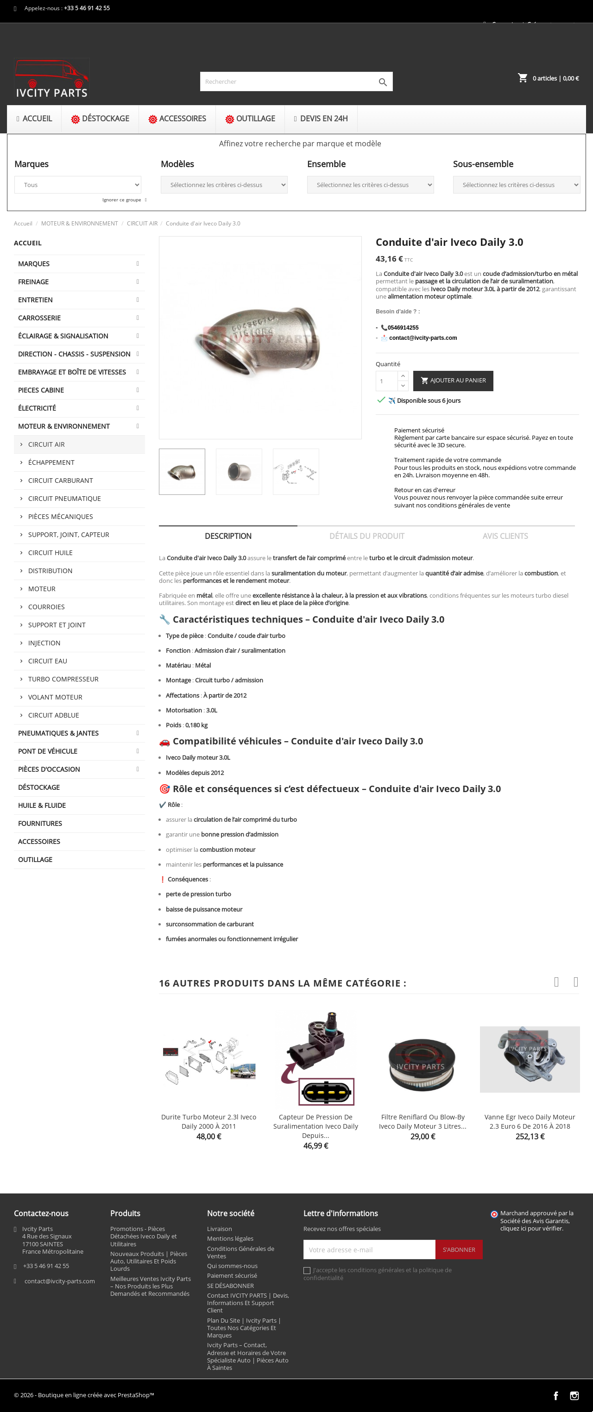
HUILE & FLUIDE (42, 805)
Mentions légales (230, 1238)
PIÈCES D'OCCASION (49, 769)
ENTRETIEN (35, 299)
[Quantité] (387, 381)
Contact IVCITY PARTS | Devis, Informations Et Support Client (248, 1303)
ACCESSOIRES (39, 841)
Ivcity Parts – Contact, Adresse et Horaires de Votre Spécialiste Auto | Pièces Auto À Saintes (248, 1356)
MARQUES (34, 263)
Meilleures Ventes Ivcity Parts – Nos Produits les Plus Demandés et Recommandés (150, 1286)
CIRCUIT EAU (47, 660)
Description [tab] (228, 536)
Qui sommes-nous (232, 1266)
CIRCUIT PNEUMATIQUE (64, 498)
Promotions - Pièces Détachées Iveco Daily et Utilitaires (143, 1236)
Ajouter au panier (453, 380)
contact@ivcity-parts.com (60, 1281)
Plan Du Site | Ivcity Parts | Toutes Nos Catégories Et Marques (244, 1328)
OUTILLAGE (35, 859)
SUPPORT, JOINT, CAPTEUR (68, 534)
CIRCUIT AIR (46, 444)
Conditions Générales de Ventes (240, 1252)
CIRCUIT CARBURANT (60, 480)
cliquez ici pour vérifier (531, 1228)
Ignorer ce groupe (122, 199)
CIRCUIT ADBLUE (53, 715)
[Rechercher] (296, 81)
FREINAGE (33, 281)
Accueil (28, 242)
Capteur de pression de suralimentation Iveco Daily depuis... (315, 1126)
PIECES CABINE (41, 390)
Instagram (574, 1396)
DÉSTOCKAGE (39, 787)
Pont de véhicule (47, 751)
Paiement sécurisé (232, 1275)
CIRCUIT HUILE (50, 552)
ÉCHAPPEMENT (51, 462)
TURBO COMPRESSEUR (63, 679)
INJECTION (44, 642)
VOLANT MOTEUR (55, 697)
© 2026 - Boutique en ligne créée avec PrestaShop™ (84, 1395)
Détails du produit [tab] (366, 536)
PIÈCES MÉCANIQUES (60, 516)
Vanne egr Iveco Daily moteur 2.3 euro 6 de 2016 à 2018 (530, 1121)
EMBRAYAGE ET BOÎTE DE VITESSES (72, 372)
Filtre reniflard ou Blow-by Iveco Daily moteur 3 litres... (423, 1121)
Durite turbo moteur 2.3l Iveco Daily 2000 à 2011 (208, 1121)
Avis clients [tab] (505, 536)
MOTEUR (42, 588)
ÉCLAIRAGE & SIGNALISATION (63, 335)
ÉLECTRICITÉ (37, 408)
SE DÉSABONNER (230, 1285)
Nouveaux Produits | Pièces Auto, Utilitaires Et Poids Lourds (148, 1261)
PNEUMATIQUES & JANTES (58, 733)
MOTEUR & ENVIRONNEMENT (64, 426)
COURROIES (46, 606)
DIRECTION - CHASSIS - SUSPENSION (74, 354)
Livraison (219, 1229)
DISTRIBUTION (50, 570)
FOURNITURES (40, 823)
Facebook (556, 1396)
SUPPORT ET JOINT (57, 624)
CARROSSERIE (39, 317)
